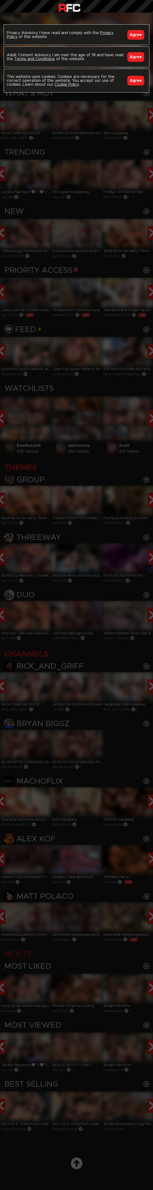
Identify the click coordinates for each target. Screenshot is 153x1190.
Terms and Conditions (34, 59)
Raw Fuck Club (69, 7)
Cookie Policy (67, 84)
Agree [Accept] (136, 35)
